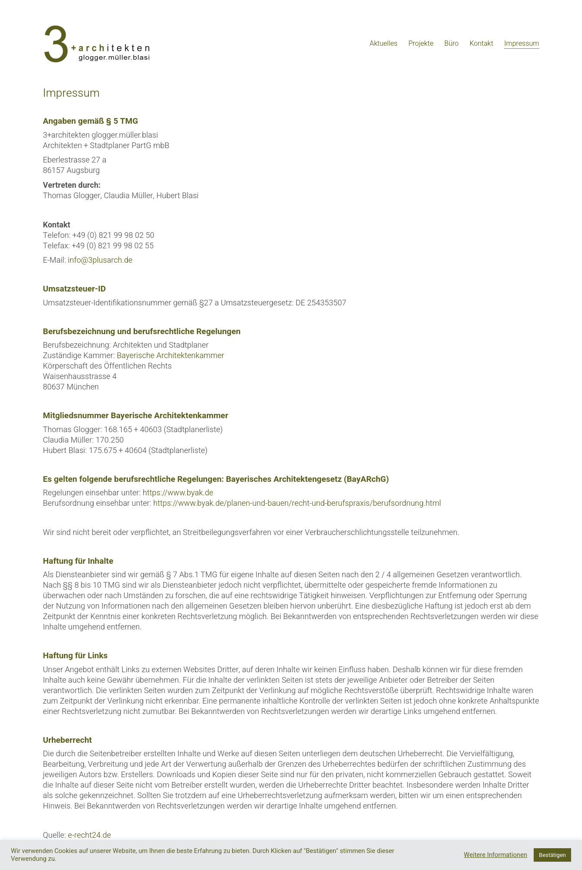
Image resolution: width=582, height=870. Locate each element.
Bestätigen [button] (552, 855)
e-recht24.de (89, 835)
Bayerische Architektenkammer (170, 356)
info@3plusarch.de (100, 260)
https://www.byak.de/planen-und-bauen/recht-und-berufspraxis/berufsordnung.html (297, 503)
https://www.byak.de (178, 493)
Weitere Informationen (496, 855)
